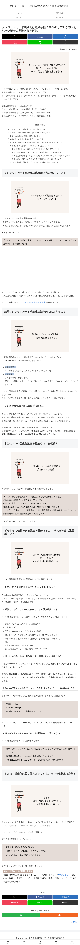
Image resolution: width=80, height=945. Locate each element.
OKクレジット (64, 876)
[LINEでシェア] (40, 42)
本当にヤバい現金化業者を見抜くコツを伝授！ (27, 139)
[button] (65, 42)
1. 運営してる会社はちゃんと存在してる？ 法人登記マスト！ (37, 150)
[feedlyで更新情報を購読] (21, 916)
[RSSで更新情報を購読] (59, 916)
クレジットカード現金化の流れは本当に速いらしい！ (30, 129)
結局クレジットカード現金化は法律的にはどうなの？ (30, 133)
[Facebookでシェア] (40, 36)
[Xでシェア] (14, 36)
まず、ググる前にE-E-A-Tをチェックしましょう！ (31, 146)
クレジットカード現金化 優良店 (32, 303)
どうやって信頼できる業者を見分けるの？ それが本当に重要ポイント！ (37, 143)
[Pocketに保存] (14, 42)
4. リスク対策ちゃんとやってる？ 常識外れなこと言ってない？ (37, 160)
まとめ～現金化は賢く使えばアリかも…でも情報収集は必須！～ (34, 163)
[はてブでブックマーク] (65, 36)
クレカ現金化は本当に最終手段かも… (26, 136)
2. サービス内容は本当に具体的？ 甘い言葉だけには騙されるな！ (38, 153)
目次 (37, 125)
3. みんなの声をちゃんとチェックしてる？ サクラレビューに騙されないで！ (42, 156)
